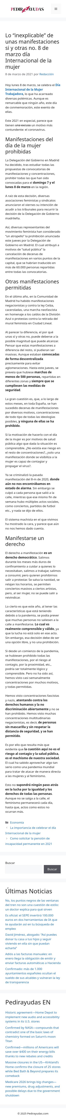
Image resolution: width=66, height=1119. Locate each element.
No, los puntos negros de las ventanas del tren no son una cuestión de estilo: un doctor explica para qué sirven (32, 904)
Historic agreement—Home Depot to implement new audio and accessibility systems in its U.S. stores (32, 1016)
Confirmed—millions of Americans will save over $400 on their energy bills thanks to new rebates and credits (32, 1051)
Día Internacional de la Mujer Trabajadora (32, 89)
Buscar (10, 863)
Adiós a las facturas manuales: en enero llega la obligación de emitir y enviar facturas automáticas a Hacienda (33, 958)
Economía (17, 822)
